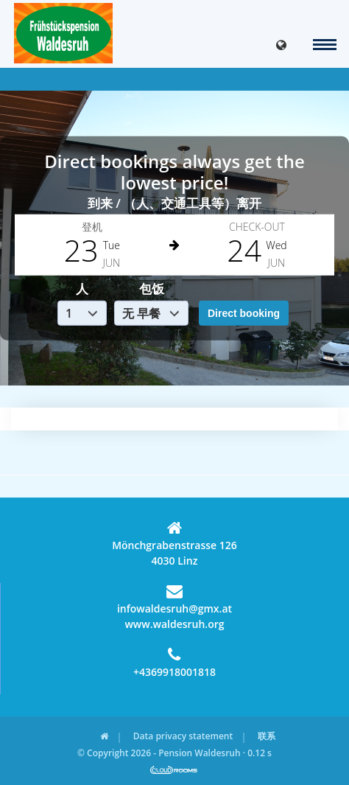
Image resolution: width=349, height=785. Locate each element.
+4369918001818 (174, 662)
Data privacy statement (183, 736)
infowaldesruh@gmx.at (174, 599)
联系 (266, 736)
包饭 (151, 288)
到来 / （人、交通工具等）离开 (174, 202)
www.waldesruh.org (174, 624)
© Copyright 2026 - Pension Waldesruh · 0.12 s (174, 753)
